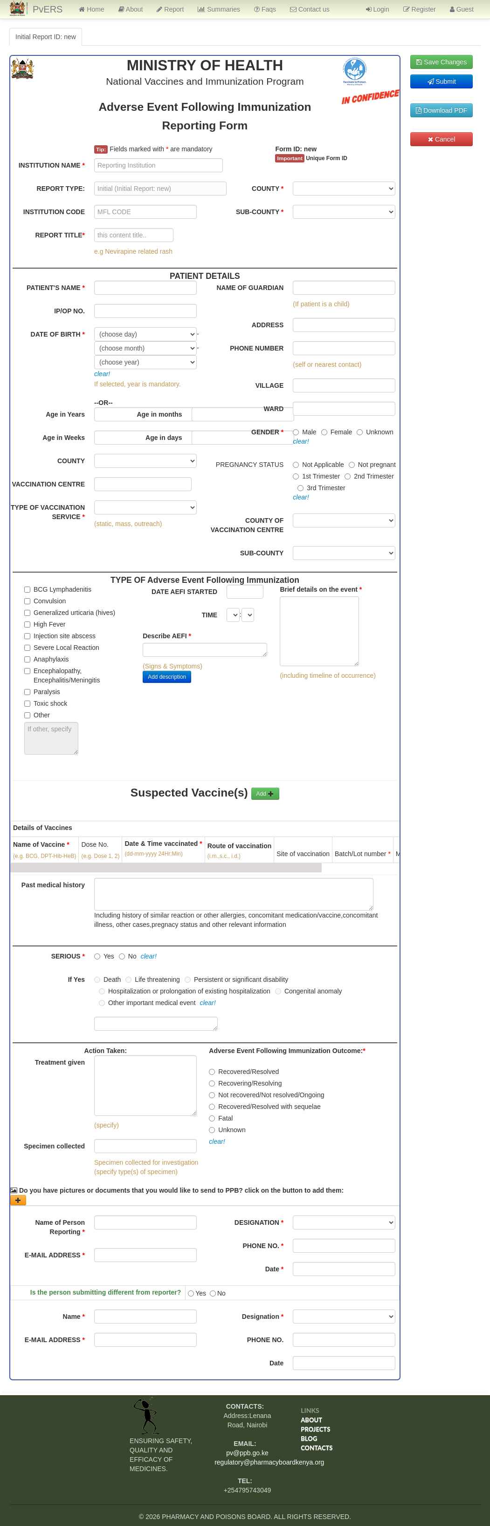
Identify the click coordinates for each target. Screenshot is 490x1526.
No (128, 956)
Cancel (441, 139)
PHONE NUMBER (256, 348)
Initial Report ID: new (45, 37)
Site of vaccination (303, 854)
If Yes (76, 979)
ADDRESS (267, 325)
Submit (442, 81)
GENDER (267, 432)
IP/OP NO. (69, 311)
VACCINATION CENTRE (48, 484)
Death (107, 979)
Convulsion (45, 601)
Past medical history (53, 885)
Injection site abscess (60, 636)
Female (336, 432)
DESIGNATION (259, 1222)
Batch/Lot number (363, 854)
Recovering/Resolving (245, 1083)
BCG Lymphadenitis (57, 589)
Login (377, 9)
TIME (209, 615)
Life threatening (152, 979)
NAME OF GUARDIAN (249, 287)
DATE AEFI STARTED (184, 591)
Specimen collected (54, 1146)
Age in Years (65, 414)
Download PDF (441, 110)
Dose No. (94, 844)
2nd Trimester (369, 476)
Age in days (163, 437)
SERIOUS (68, 956)
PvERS (47, 9)
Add (265, 793)
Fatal (221, 1118)
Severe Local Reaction (61, 647)
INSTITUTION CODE (54, 212)
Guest (462, 9)
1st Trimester (316, 476)
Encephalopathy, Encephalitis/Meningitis (62, 675)
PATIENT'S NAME (56, 287)
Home (91, 9)
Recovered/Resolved (244, 1071)
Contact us (310, 9)
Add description (167, 677)
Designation (262, 1316)
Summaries (219, 9)
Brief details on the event (321, 589)
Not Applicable (318, 464)
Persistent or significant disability (236, 979)
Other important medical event (147, 1002)
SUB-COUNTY (259, 212)
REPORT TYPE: (61, 188)
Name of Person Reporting (60, 1227)
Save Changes (441, 62)
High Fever (44, 624)
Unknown (375, 432)
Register (419, 9)
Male (304, 432)
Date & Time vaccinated (163, 849)
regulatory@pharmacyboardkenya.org (269, 1462)
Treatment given (60, 1062)
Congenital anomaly (308, 991)
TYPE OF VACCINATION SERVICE (48, 512)
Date (274, 1269)
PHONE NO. (262, 1245)
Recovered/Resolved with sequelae (264, 1106)
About (130, 9)
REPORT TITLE (60, 235)
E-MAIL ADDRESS (55, 1255)
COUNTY (267, 188)
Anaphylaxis (46, 659)
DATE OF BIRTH (58, 334)
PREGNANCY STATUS (249, 464)
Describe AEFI (167, 636)
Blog (309, 1438)
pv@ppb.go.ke (247, 1453)
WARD (274, 408)
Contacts (316, 1448)
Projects (315, 1429)
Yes (104, 956)
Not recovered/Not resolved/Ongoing (266, 1095)
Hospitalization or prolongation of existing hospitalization (184, 991)
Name (74, 1316)
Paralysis (42, 691)
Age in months (159, 414)
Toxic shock (45, 703)
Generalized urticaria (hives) (69, 612)
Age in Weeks (63, 437)
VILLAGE (269, 385)
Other (37, 715)
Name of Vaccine (41, 844)
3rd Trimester (321, 488)
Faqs (265, 9)
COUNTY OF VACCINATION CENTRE (247, 525)
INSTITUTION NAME (52, 165)
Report (170, 9)
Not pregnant (372, 464)
